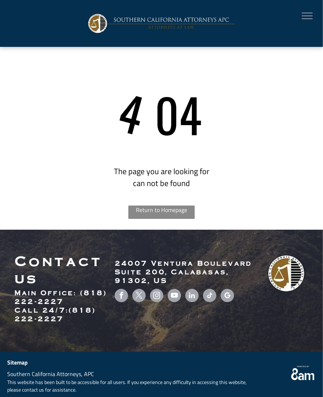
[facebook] (121, 296)
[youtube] (174, 296)
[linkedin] (192, 296)
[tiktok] (209, 296)
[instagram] (156, 296)
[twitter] (139, 296)
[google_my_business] (227, 296)
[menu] (307, 15)
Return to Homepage (161, 210)
